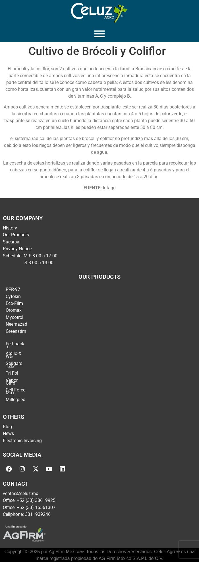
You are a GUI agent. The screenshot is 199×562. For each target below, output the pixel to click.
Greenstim (16, 331)
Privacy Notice (17, 248)
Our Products (16, 234)
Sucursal (11, 242)
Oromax (14, 310)
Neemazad (16, 324)
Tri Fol (12, 373)
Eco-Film (14, 303)
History (10, 228)
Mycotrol (14, 317)
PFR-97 (13, 289)
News (8, 433)
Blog (7, 426)
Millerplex (15, 399)
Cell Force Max (15, 391)
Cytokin (13, 296)
